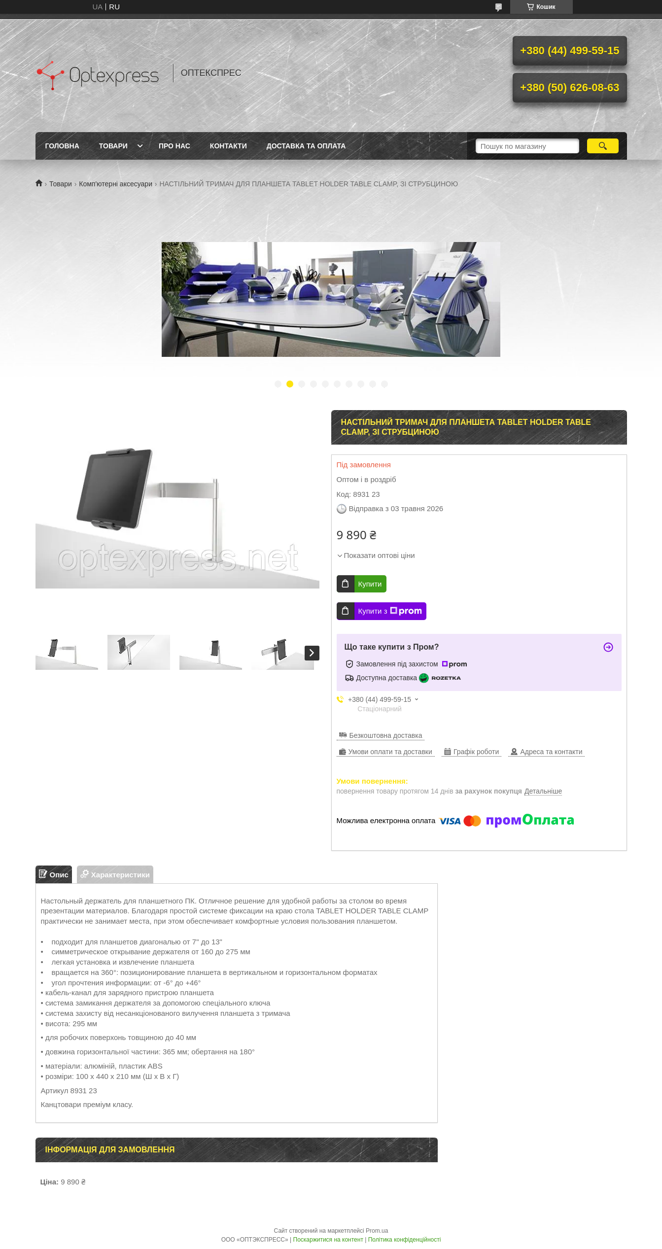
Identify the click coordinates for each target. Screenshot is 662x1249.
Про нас (174, 146)
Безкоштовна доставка (385, 735)
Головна (62, 146)
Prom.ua (377, 1230)
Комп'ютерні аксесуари (115, 184)
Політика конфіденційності (404, 1239)
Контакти (228, 146)
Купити (370, 584)
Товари (113, 146)
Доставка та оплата (306, 146)
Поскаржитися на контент (328, 1239)
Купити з (390, 611)
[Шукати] (603, 146)
